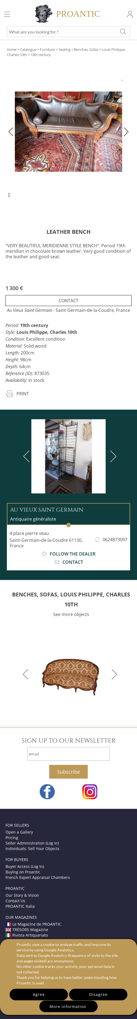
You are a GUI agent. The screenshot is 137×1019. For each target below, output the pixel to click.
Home (12, 49)
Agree (39, 994)
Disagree (98, 994)
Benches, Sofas (86, 49)
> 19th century (39, 54)
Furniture (47, 49)
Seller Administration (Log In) (32, 843)
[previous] (27, 456)
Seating (64, 49)
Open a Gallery (19, 832)
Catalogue (28, 49)
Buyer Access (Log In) (25, 866)
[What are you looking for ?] (123, 32)
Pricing (12, 837)
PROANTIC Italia (20, 906)
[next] (112, 456)
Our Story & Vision (22, 895)
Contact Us (15, 900)
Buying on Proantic (23, 871)
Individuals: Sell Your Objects (32, 848)
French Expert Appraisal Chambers (38, 877)
